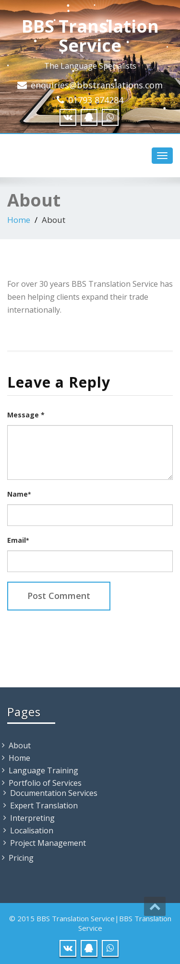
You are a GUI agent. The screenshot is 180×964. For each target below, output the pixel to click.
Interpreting (32, 818)
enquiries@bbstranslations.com (97, 85)
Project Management (48, 843)
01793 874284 (95, 100)
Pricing (21, 858)
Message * (26, 414)
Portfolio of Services (45, 783)
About (20, 745)
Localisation (31, 830)
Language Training (43, 770)
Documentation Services (53, 793)
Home (18, 219)
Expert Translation (44, 805)
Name (19, 494)
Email (18, 540)
